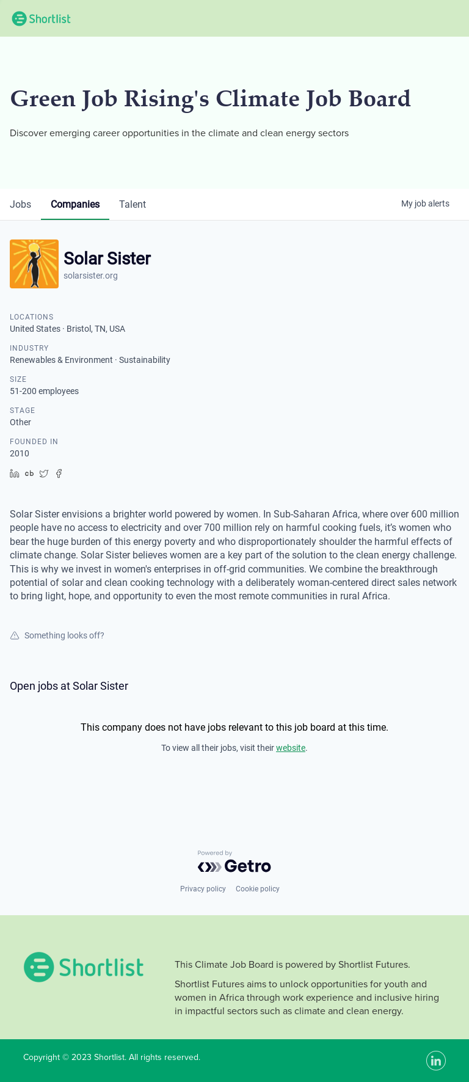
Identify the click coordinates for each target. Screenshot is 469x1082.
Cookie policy (258, 889)
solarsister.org (91, 275)
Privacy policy (203, 889)
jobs (20, 204)
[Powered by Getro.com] (234, 861)
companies (75, 204)
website (290, 748)
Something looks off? (57, 635)
